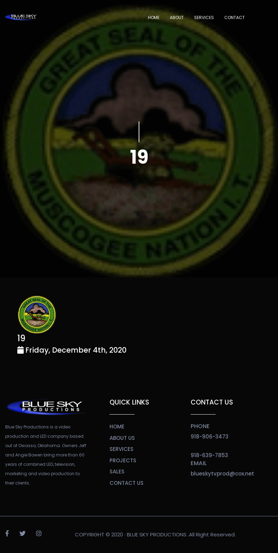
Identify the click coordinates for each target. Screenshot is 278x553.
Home (153, 17)
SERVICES (204, 17)
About (177, 17)
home (117, 426)
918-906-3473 (209, 436)
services (121, 449)
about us (122, 438)
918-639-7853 (209, 455)
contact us (127, 483)
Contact (234, 17)
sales (117, 471)
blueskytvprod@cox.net (222, 473)
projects (123, 460)
